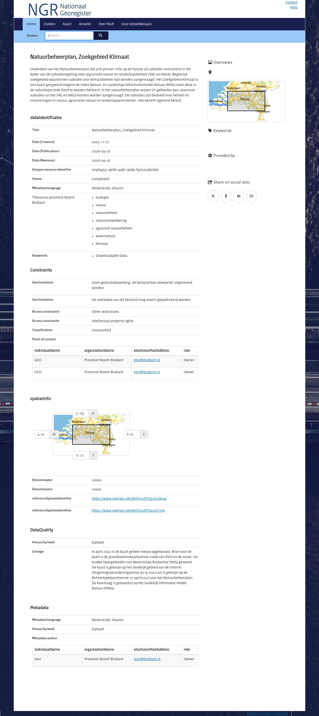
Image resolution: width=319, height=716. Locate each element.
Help (294, 7)
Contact (292, 2)
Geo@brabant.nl (147, 659)
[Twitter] (213, 196)
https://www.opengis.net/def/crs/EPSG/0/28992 (129, 499)
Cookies (265, 713)
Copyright (280, 713)
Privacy (253, 713)
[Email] (251, 196)
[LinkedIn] (238, 196)
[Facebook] (226, 196)
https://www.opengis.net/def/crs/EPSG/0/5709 (128, 510)
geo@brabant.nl (147, 360)
